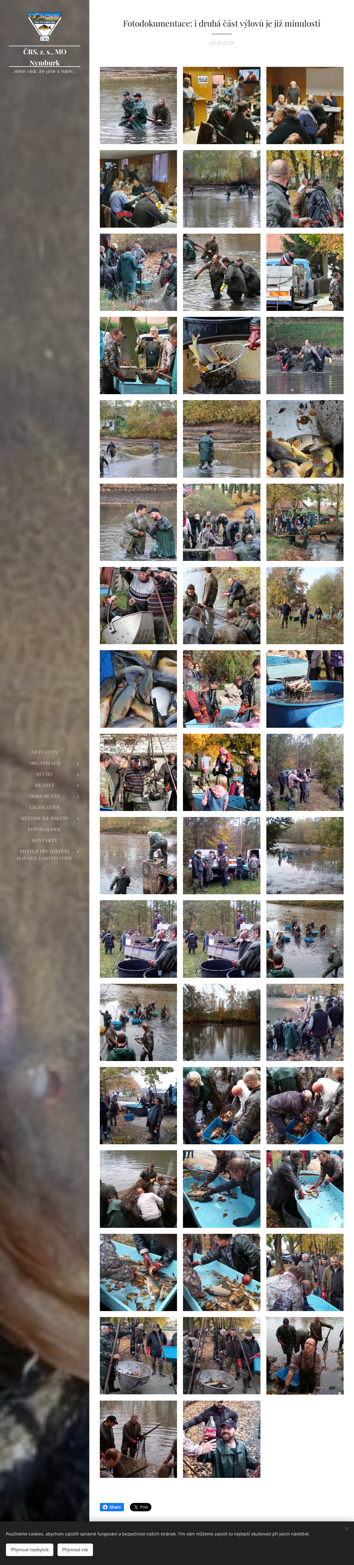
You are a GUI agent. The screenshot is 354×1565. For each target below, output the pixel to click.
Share (112, 1507)
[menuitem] (45, 752)
